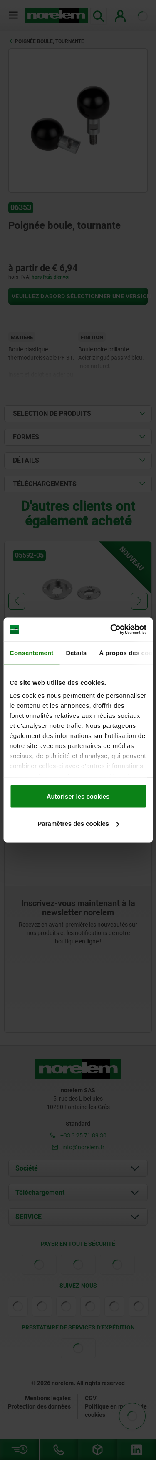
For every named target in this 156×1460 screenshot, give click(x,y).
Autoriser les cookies (78, 795)
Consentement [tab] (31, 652)
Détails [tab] (76, 652)
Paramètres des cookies (78, 823)
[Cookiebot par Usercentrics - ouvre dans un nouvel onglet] (111, 629)
